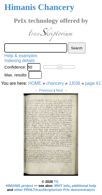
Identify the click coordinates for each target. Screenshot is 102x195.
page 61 (93, 83)
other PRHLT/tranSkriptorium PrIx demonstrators (54, 190)
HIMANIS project (20, 186)
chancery (55, 83)
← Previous (44, 90)
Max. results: (15, 75)
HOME (34, 83)
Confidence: (15, 67)
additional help (84, 186)
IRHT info (62, 186)
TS (56, 182)
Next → (61, 90)
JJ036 (75, 83)
